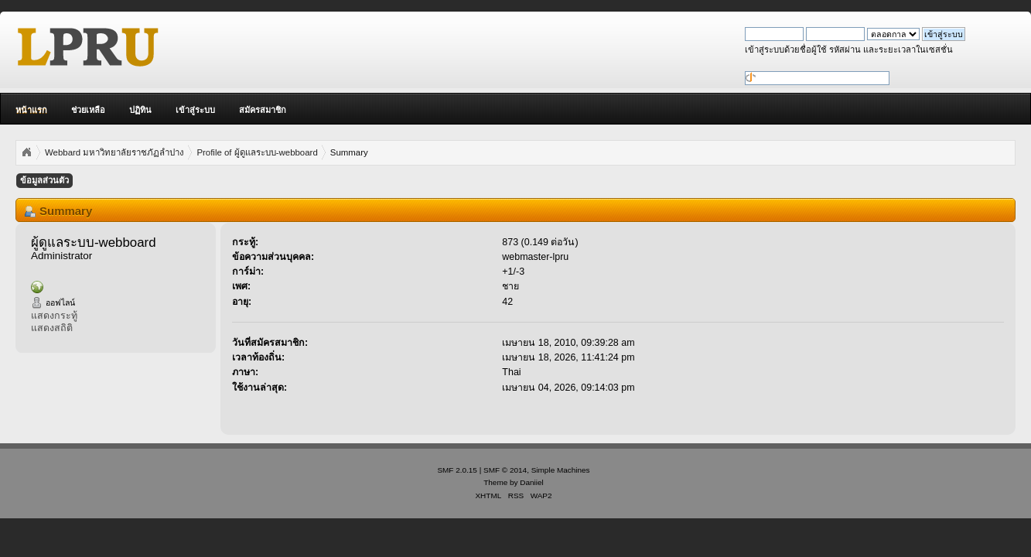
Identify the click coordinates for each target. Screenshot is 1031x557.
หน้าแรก (31, 109)
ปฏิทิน (140, 109)
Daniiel (531, 482)
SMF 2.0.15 (457, 470)
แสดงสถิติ (52, 328)
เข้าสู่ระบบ (195, 109)
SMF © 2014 (505, 470)
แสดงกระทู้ (54, 315)
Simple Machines (560, 470)
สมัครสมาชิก (262, 109)
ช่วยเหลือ (88, 109)
